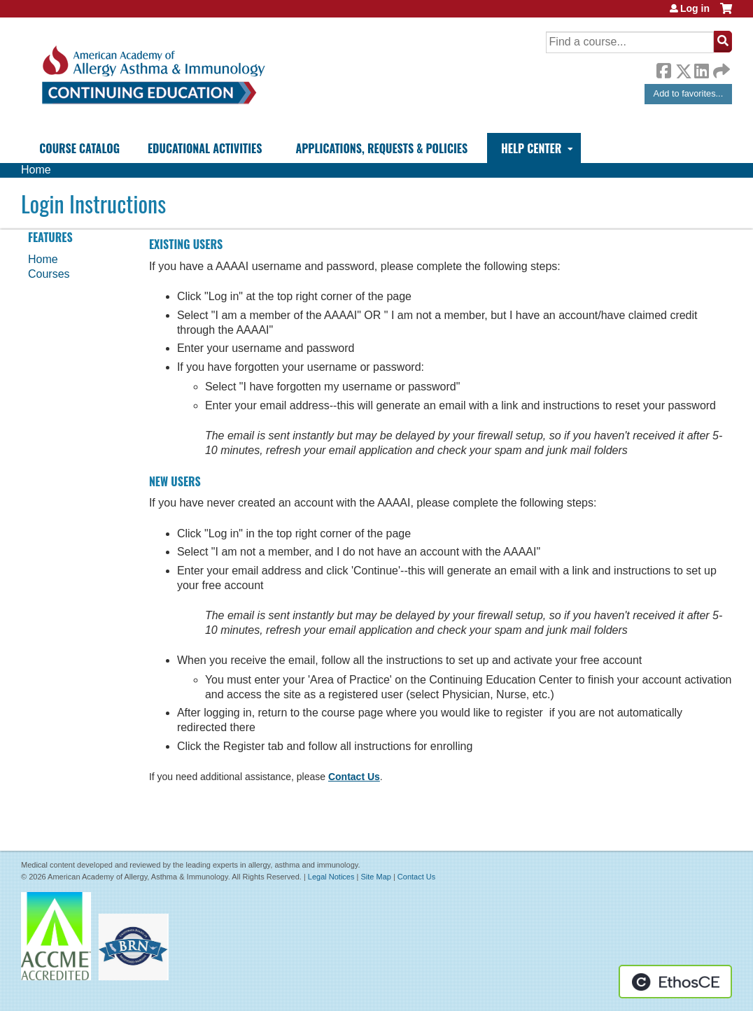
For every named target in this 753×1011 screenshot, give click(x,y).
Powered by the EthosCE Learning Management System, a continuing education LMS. (675, 981)
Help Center (531, 148)
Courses (49, 274)
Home (36, 170)
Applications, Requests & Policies (381, 148)
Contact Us (354, 776)
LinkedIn (701, 68)
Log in (695, 8)
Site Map (375, 876)
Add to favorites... (689, 93)
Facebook (663, 68)
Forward (720, 67)
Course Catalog (79, 148)
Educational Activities (205, 148)
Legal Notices (331, 876)
